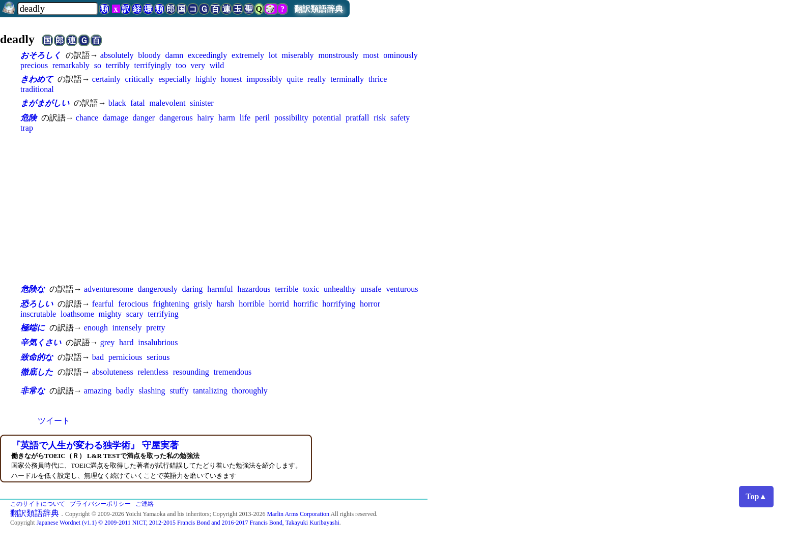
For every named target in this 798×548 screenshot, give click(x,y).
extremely (248, 55)
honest (231, 79)
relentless (152, 372)
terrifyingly (153, 65)
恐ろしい (36, 303)
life (245, 117)
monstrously (338, 55)
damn (174, 55)
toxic (311, 289)
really (316, 79)
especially (174, 79)
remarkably (71, 65)
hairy (205, 117)
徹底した (36, 372)
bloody (149, 55)
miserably (298, 55)
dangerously (157, 289)
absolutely (117, 55)
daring (192, 289)
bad (98, 357)
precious (34, 65)
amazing (97, 390)
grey (107, 342)
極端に (32, 327)
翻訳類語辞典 (318, 9)
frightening (171, 303)
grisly (202, 303)
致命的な (36, 357)
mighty (110, 314)
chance (87, 117)
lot (273, 55)
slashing (151, 390)
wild (217, 65)
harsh (226, 303)
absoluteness (112, 372)
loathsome (77, 314)
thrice (377, 79)
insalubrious (158, 342)
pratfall (357, 117)
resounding (191, 372)
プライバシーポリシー (100, 503)
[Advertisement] (224, 208)
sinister (201, 103)
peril (262, 117)
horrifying (338, 303)
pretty (155, 327)
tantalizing (210, 390)
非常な (32, 390)
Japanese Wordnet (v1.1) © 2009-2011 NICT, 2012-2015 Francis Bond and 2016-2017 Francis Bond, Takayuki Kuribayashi (188, 522)
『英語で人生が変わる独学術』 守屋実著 (95, 445)
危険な (32, 289)
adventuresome (108, 289)
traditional (37, 89)
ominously (400, 55)
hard (126, 342)
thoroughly (250, 390)
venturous (402, 289)
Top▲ (756, 496)
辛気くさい (40, 342)
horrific (306, 303)
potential (327, 117)
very (198, 65)
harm (226, 117)
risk (380, 117)
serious (158, 357)
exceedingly (207, 55)
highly (205, 79)
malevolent (167, 103)
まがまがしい (44, 103)
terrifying (163, 314)
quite (295, 79)
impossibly (264, 79)
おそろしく (40, 55)
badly (125, 390)
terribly (118, 65)
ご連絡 (144, 503)
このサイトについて (37, 503)
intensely (127, 327)
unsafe (371, 289)
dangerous (176, 117)
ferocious (133, 303)
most (371, 55)
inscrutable (38, 314)
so (97, 65)
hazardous (254, 289)
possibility (291, 117)
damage (115, 117)
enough (96, 327)
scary (135, 314)
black (117, 103)
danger (144, 117)
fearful (103, 303)
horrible (252, 303)
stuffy (178, 390)
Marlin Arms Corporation (298, 513)
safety (400, 117)
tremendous (233, 372)
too (181, 65)
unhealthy (340, 289)
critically (139, 79)
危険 (28, 117)
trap (26, 128)
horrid (279, 303)
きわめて (36, 79)
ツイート (54, 420)
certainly (106, 79)
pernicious (125, 357)
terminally (347, 79)
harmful (220, 289)
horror (370, 303)
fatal (137, 103)
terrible (286, 289)
